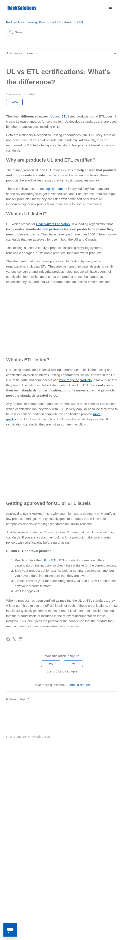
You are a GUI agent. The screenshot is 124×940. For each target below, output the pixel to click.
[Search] (38, 32)
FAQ (80, 22)
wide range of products (75, 380)
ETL (64, 116)
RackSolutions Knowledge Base (25, 22)
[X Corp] (14, 639)
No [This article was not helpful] (73, 663)
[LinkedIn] (20, 639)
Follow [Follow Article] (14, 102)
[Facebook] (8, 639)
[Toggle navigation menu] (110, 7)
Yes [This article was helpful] (51, 663)
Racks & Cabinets (61, 22)
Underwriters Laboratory (53, 224)
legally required (56, 188)
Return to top (18, 698)
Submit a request (78, 685)
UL (52, 116)
